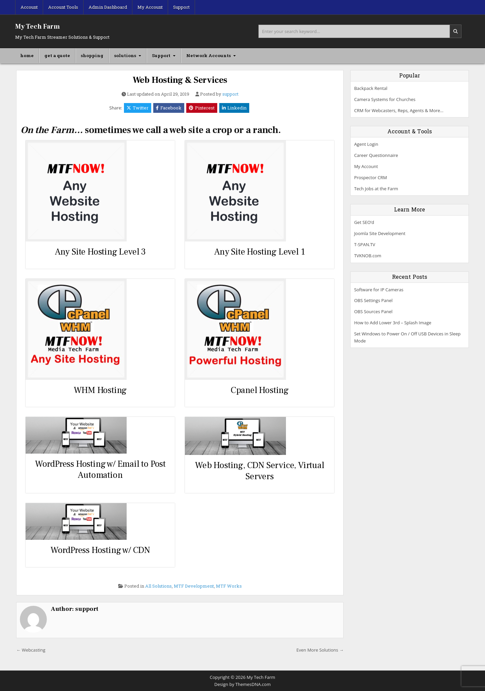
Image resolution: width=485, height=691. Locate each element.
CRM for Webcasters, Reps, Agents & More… (398, 110)
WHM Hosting (100, 390)
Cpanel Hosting (260, 390)
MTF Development (194, 586)
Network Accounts (208, 56)
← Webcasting (30, 650)
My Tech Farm (37, 26)
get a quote (57, 56)
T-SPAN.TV (364, 244)
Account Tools (63, 7)
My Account (150, 7)
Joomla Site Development (379, 233)
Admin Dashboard (108, 7)
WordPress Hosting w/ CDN (100, 550)
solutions (125, 56)
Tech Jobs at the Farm (376, 189)
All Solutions (158, 586)
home (27, 56)
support (230, 94)
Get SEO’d (364, 222)
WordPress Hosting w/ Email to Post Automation (100, 469)
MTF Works (229, 586)
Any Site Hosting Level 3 (100, 252)
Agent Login (366, 144)
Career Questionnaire (376, 155)
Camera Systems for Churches (384, 99)
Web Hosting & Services (180, 80)
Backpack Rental (370, 88)
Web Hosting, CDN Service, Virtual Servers (259, 471)
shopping (92, 56)
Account (29, 7)
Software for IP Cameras (378, 290)
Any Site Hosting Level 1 (259, 252)
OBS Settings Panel (373, 300)
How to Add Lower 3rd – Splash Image (392, 323)
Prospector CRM (370, 177)
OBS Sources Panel (373, 311)
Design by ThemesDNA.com (242, 684)
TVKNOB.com (367, 256)
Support (181, 7)
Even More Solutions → (320, 650)
